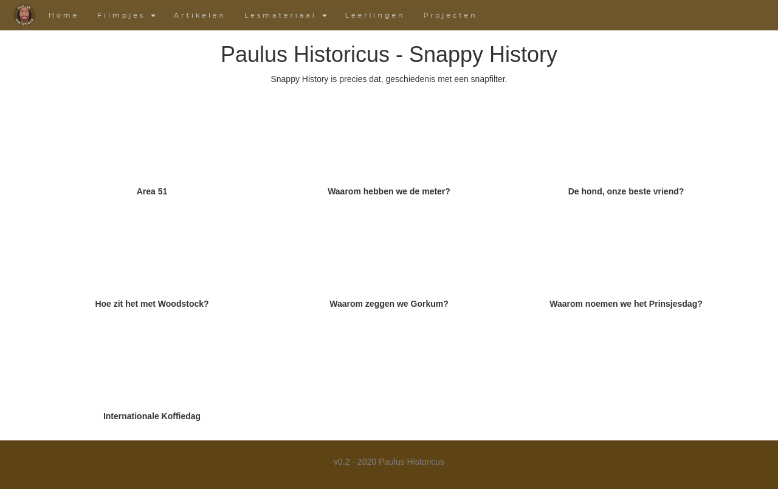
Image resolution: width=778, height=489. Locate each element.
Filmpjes (126, 15)
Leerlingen (375, 15)
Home (64, 15)
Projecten (451, 15)
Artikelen (200, 15)
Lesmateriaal (285, 15)
